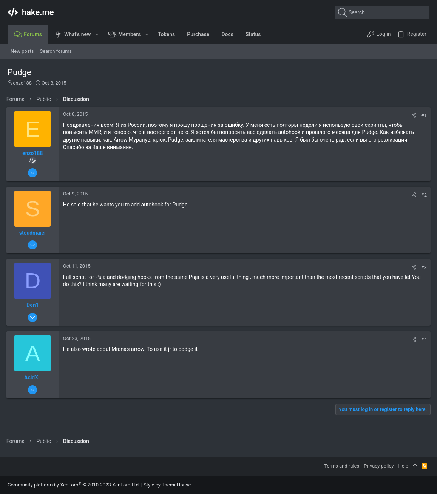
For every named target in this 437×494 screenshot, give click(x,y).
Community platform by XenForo (74, 485)
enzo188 (22, 83)
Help (403, 466)
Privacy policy (379, 466)
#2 (423, 195)
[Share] (412, 115)
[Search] (382, 12)
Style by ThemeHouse (167, 485)
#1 (423, 115)
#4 (423, 339)
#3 (423, 267)
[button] (96, 34)
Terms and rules (341, 466)
